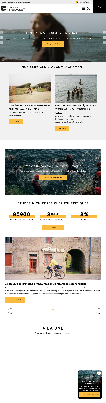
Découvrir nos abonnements (87, 393)
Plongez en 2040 (52, 44)
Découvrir (18, 122)
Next (104, 37)
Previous (1, 37)
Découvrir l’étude (17, 302)
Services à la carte (84, 2)
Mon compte (88, 8)
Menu (83, 8)
